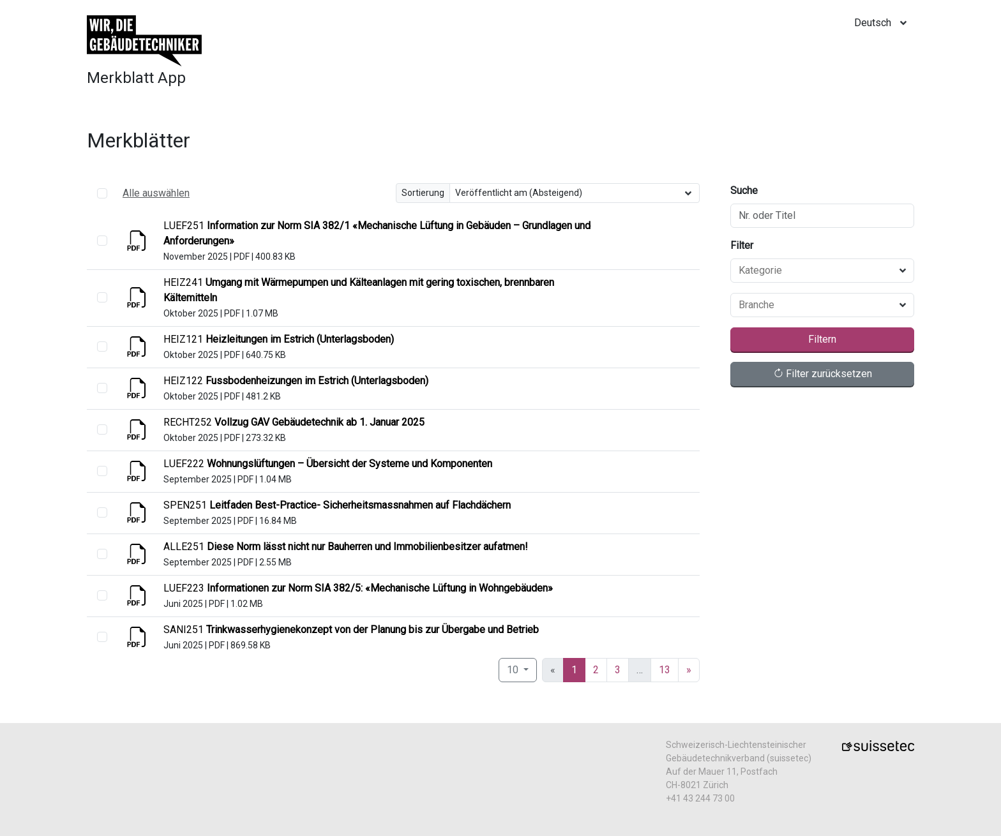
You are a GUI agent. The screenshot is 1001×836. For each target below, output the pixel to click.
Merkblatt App (136, 78)
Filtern (822, 339)
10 (514, 670)
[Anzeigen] (138, 245)
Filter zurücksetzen (822, 374)
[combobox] (815, 270)
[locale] (884, 23)
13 (664, 670)
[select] (102, 240)
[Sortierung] (574, 193)
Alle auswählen (156, 193)
